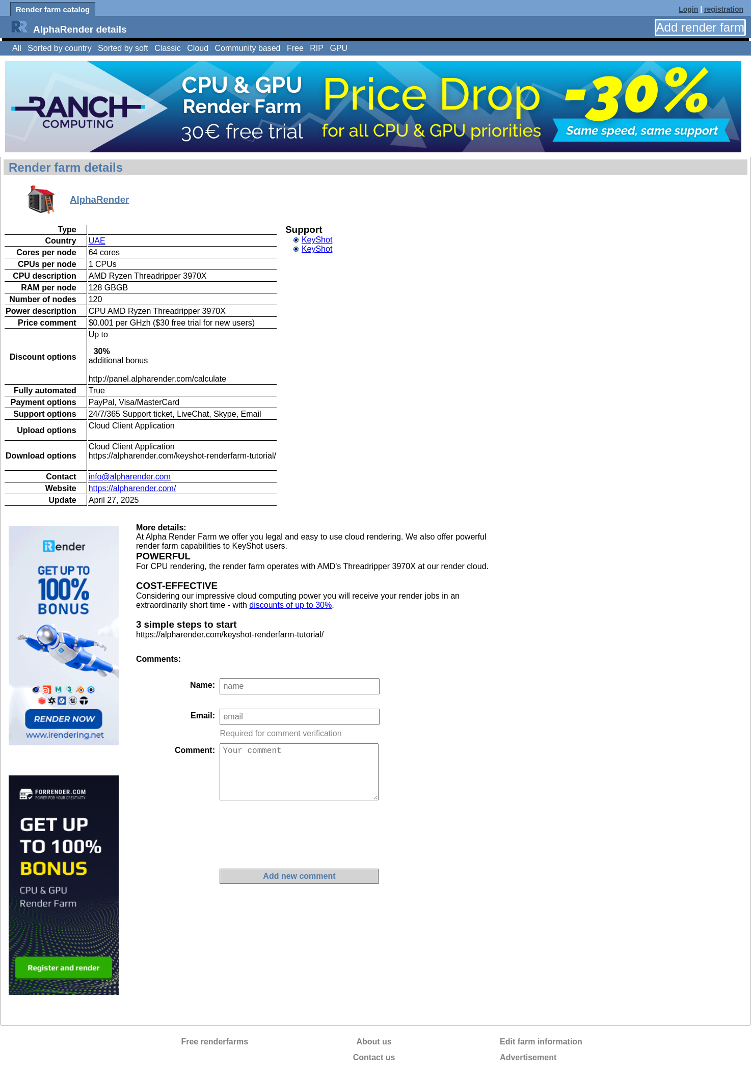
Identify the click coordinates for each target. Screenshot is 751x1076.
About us (373, 1041)
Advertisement (528, 1057)
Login (688, 9)
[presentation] (297, 834)
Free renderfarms (214, 1041)
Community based (248, 48)
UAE (97, 240)
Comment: (195, 750)
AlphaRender (99, 199)
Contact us (374, 1057)
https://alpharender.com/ (132, 488)
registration (723, 9)
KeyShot (317, 239)
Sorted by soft (123, 48)
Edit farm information (541, 1041)
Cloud (197, 48)
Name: (202, 685)
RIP (317, 48)
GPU (338, 48)
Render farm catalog (53, 9)
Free (295, 48)
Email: (203, 715)
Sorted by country (59, 48)
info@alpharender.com (130, 476)
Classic (167, 48)
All (16, 48)
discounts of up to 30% (290, 605)
